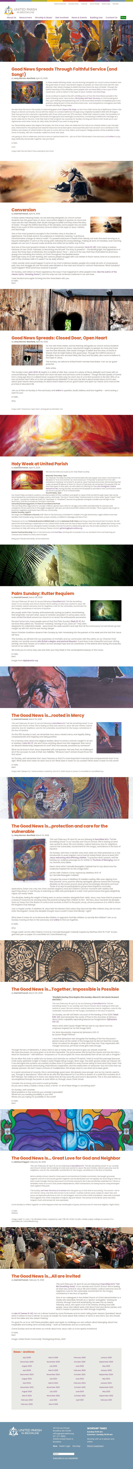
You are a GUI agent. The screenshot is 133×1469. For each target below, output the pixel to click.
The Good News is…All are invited (46, 1276)
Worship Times (73, 4)
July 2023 (53, 1391)
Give (55, 1446)
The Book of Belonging (102, 860)
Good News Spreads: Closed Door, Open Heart (59, 338)
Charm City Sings (69, 109)
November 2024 (53, 1374)
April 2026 (27, 1357)
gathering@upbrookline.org (71, 528)
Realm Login (106, 4)
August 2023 (27, 1391)
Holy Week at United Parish (40, 464)
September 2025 (106, 1362)
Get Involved (61, 17)
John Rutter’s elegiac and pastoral (57, 641)
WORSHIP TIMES (97, 1428)
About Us (11, 17)
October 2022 (79, 1396)
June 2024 (80, 1379)
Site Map (115, 4)
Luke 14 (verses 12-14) (23, 1313)
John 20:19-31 (34, 372)
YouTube (58, 532)
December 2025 (26, 1362)
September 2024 (106, 1374)
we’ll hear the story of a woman (53, 1190)
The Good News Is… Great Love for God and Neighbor (66, 1158)
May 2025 (106, 1366)
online (111, 136)
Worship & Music (43, 17)
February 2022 (27, 1400)
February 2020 (27, 1404)
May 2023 (106, 1391)
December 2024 (27, 1374)
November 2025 (53, 1362)
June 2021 (53, 1400)
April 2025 (27, 1370)
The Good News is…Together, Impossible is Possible (65, 989)
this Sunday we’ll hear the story (87, 98)
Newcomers (25, 17)
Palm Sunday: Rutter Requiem (43, 593)
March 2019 (53, 1404)
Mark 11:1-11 (75, 621)
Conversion (24, 210)
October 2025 (79, 1362)
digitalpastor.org (30, 660)
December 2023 (26, 1387)
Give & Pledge (94, 4)
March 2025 (53, 1370)
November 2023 (53, 1387)
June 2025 (80, 1366)
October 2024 (80, 1374)
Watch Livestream (60, 4)
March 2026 (53, 1357)
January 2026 (106, 1357)
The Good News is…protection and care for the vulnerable (60, 828)
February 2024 (80, 1383)
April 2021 (80, 1400)
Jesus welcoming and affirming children (68, 857)
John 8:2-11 (27, 743)
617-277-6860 (59, 1436)
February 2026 (80, 1357)
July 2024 (53, 1379)
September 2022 (106, 1396)
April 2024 (27, 1383)
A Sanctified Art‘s (58, 601)
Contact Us (111, 17)
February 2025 (80, 1370)
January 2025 (106, 1370)
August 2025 (27, 1366)
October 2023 (79, 1387)
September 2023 (106, 1387)
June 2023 (80, 1391)
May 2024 (106, 1379)
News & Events (79, 17)
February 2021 (106, 1400)
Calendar (84, 4)
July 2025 (53, 1366)
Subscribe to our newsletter (65, 1458)
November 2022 (53, 1396)
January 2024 (106, 1383)
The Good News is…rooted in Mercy (48, 715)
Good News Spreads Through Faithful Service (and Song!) (64, 71)
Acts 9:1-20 (90, 247)
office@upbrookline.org (63, 1433)
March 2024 (53, 1383)
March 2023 (27, 1396)
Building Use (96, 17)
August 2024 (27, 1379)
